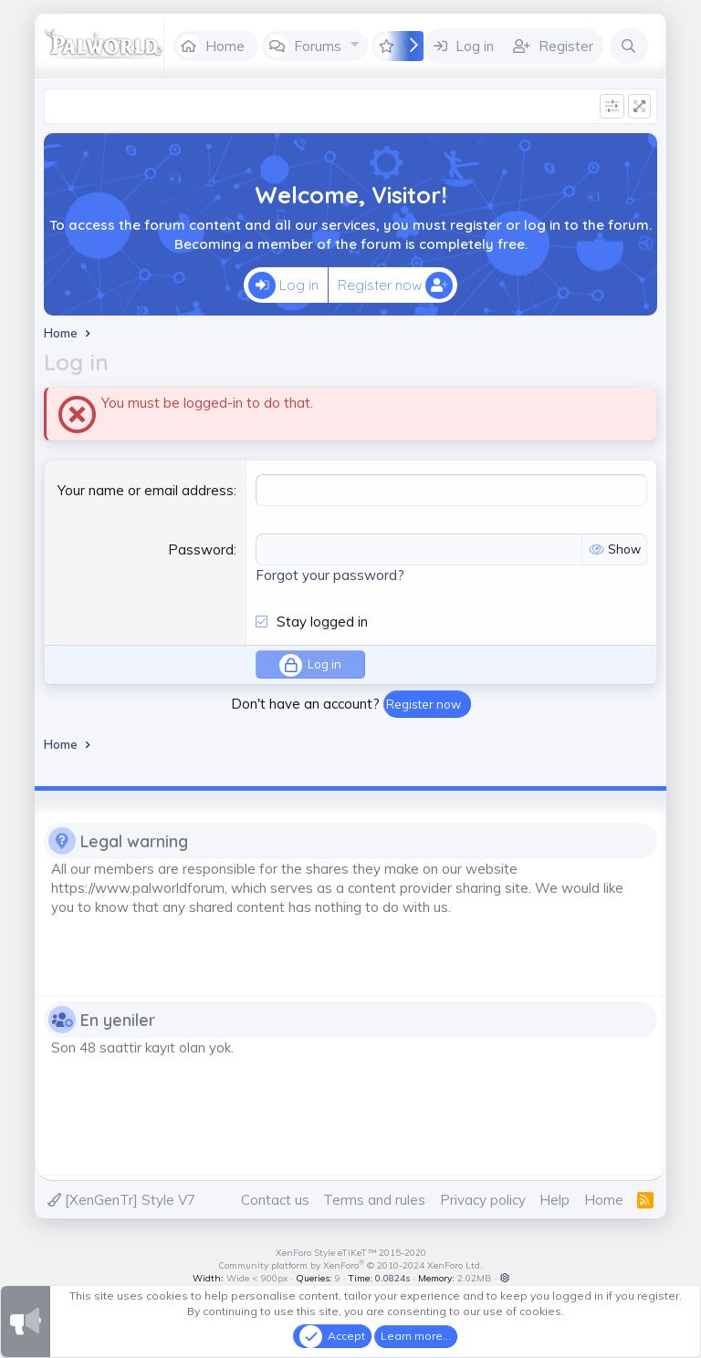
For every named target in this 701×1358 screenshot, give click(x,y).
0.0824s (392, 1278)
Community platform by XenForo (350, 1265)
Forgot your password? (330, 575)
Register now (395, 285)
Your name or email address (146, 490)
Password (201, 549)
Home (225, 46)
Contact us (275, 1199)
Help (554, 1199)
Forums (317, 46)
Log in (283, 285)
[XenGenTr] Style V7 (121, 1199)
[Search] (628, 46)
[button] (355, 44)
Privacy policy (483, 1199)
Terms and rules (374, 1199)
